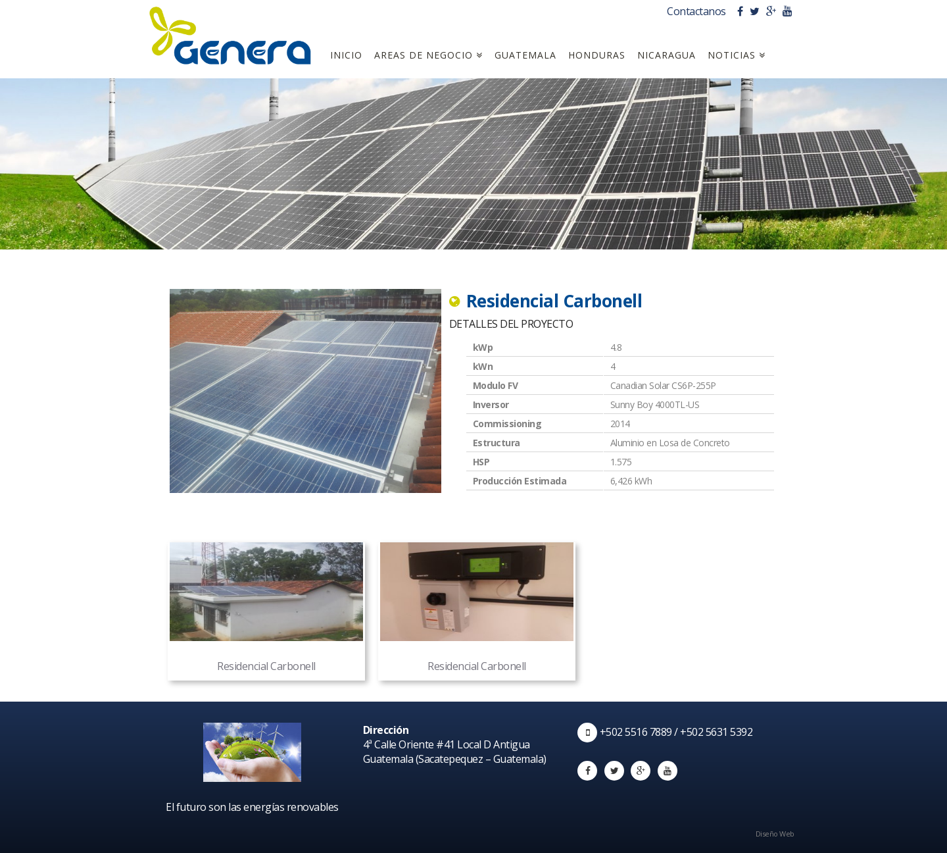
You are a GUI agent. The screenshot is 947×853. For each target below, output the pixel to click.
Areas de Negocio (428, 55)
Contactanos (697, 11)
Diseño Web (778, 834)
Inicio (346, 55)
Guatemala (525, 55)
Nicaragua (666, 55)
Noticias (736, 55)
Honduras (596, 55)
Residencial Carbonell (266, 607)
